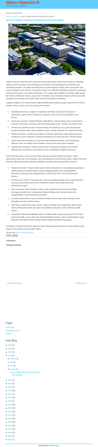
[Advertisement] (24, 301)
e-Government (15, 16)
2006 (10, 433)
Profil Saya (10, 327)
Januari (13, 369)
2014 (10, 405)
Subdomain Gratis (13, 331)
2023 (10, 356)
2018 (10, 391)
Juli (11, 362)
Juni (11, 366)
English (8, 334)
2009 (10, 422)
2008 (10, 426)
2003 (10, 440)
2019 (10, 387)
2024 (10, 352)
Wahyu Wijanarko (22, 232)
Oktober (13, 359)
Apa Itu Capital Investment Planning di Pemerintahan (35, 20)
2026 (10, 345)
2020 (10, 384)
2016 (10, 398)
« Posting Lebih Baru (14, 283)
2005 (10, 436)
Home (8, 16)
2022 (10, 380)
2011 (10, 415)
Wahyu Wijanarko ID (22, 2)
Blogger (56, 446)
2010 (10, 419)
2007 (10, 429)
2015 (10, 401)
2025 (10, 349)
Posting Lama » (81, 283)
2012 (10, 412)
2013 (10, 408)
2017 (10, 394)
